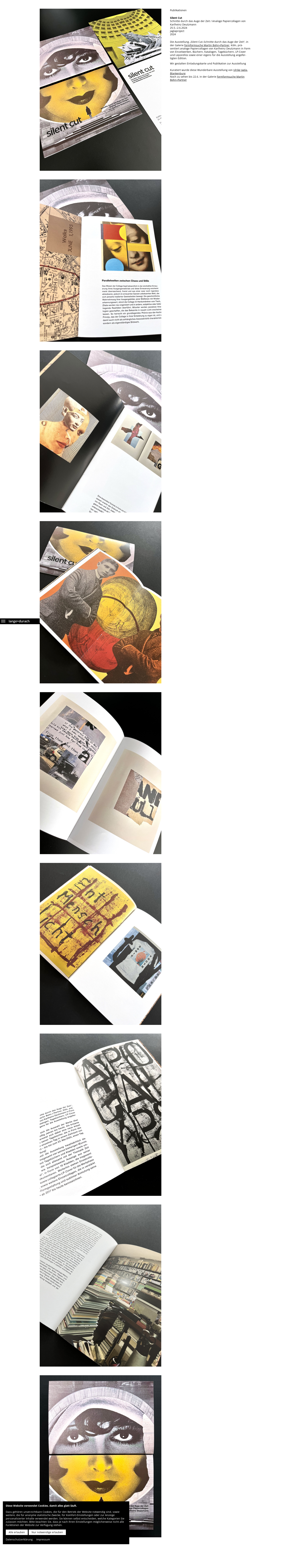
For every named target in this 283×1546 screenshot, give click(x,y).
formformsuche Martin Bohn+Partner (206, 45)
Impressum (43, 1539)
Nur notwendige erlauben (47, 1532)
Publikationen (178, 10)
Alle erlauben (17, 1532)
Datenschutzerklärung (19, 1539)
